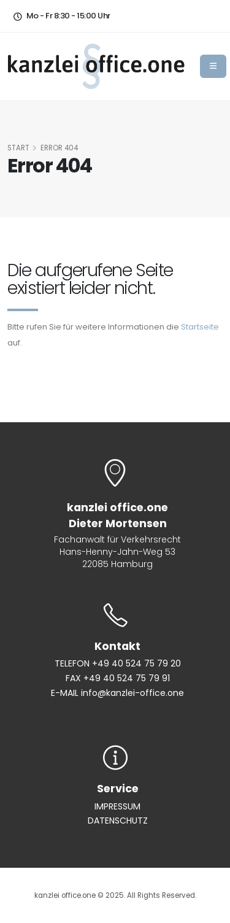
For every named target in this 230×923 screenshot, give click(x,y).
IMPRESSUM (117, 806)
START (18, 148)
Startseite (200, 327)
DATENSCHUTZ (118, 820)
